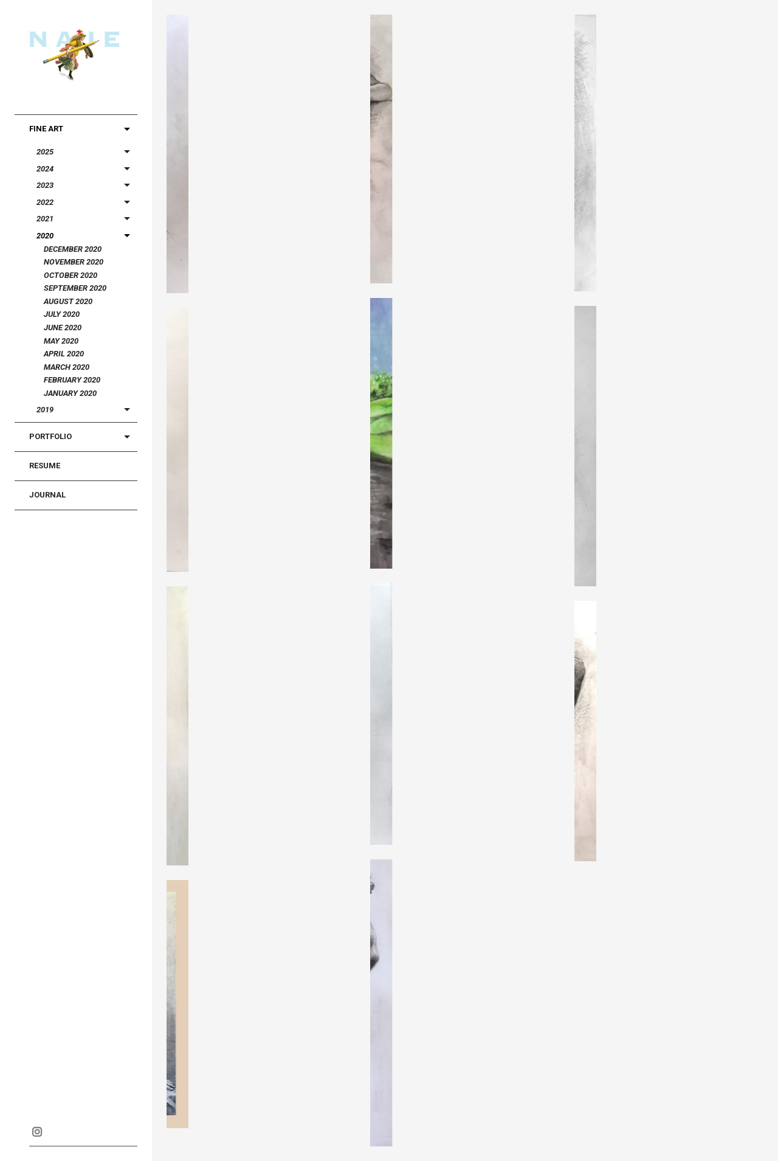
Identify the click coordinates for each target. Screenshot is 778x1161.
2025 (44, 151)
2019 (44, 409)
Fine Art (46, 128)
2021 (44, 218)
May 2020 (61, 340)
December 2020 (73, 249)
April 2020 (64, 353)
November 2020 (73, 261)
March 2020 (66, 367)
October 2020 (70, 275)
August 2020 (68, 301)
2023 (44, 185)
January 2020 (70, 393)
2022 (44, 202)
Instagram (36, 1132)
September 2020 (75, 288)
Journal (47, 494)
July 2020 (62, 314)
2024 (44, 168)
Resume (44, 465)
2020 (44, 235)
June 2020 (62, 327)
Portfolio (50, 436)
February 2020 (72, 379)
